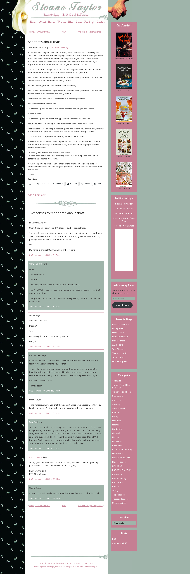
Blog (70, 21)
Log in (94, 566)
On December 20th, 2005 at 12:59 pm (45, 498)
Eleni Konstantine (120, 324)
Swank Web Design (63, 566)
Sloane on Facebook (124, 213)
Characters (117, 396)
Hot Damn (117, 441)
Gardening (117, 429)
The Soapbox (118, 494)
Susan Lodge (118, 357)
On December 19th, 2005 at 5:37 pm (44, 391)
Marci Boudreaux (120, 336)
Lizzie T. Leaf (118, 332)
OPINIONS (117, 466)
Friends (115, 424)
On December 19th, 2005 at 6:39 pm (44, 448)
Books (51, 21)
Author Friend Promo (122, 391)
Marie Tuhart (118, 340)
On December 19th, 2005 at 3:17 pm (44, 255)
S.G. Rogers (117, 344)
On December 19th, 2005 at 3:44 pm (44, 306)
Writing (61, 21)
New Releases (119, 461)
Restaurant (117, 482)
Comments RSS (119, 543)
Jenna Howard (35, 263)
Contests (116, 400)
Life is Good (117, 453)
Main (64, 32)
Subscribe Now (122, 305)
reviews (116, 486)
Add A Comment (37, 194)
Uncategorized (119, 503)
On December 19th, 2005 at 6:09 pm (44, 413)
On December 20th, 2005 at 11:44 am (45, 479)
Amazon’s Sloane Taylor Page (124, 219)
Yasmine (33, 422)
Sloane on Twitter (124, 208)
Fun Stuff (89, 21)
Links (79, 21)
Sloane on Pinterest (124, 225)
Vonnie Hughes (119, 361)
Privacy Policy (88, 563)
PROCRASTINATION (122, 470)
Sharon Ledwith (119, 353)
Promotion (117, 474)
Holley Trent (118, 328)
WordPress (86, 566)
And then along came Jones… (90, 32)
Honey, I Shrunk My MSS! (39, 32)
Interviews (117, 445)
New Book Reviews (121, 457)
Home (33, 21)
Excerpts (116, 412)
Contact (101, 21)
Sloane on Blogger (124, 203)
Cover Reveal (118, 408)
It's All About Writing (58, 47)
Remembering (119, 478)
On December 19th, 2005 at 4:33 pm (44, 346)
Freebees (116, 420)
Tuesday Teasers (120, 498)
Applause (116, 380)
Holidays (116, 437)
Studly (115, 490)
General (116, 433)
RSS (114, 539)
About (42, 21)
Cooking (116, 404)
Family (115, 416)
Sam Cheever (118, 349)
